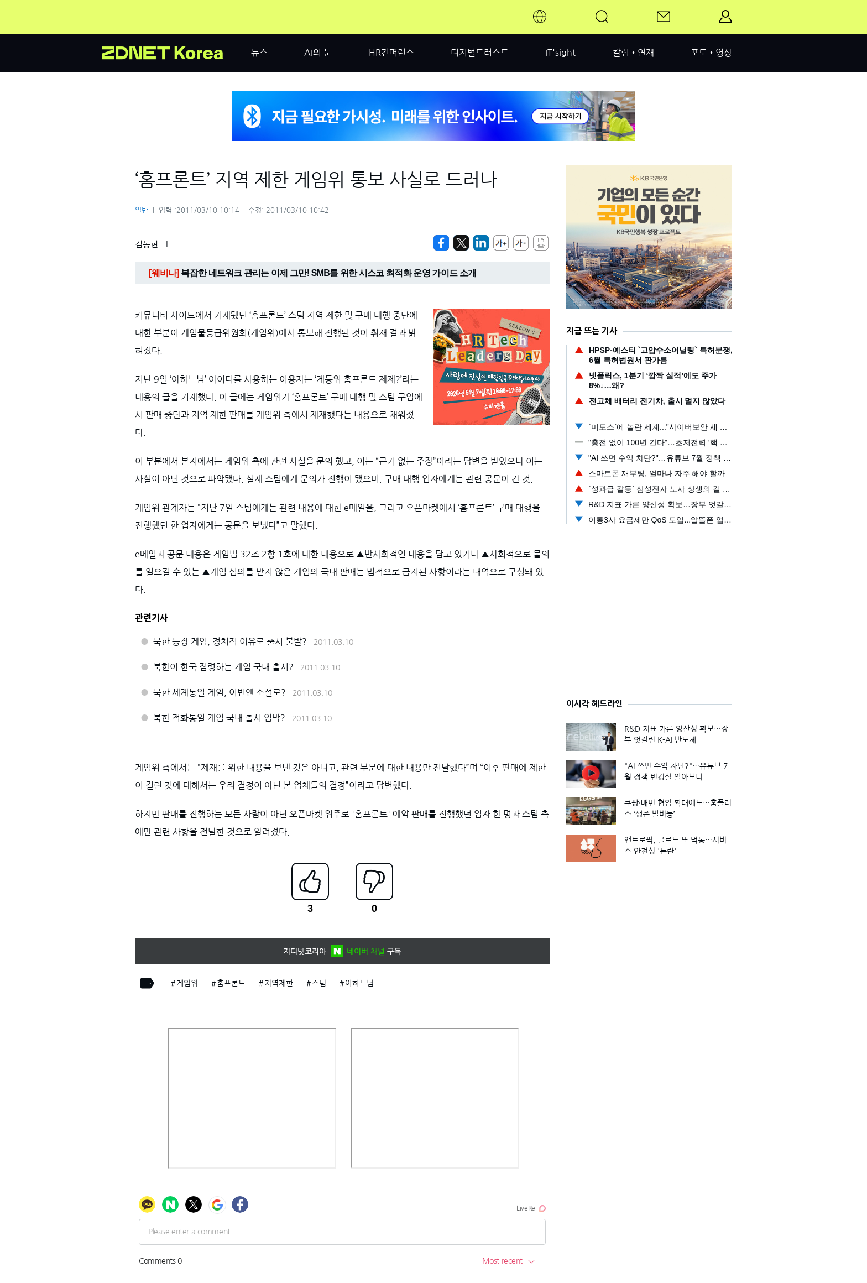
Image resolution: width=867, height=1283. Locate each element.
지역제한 (278, 983)
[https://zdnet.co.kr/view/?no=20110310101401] (441, 243)
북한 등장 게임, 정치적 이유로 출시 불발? (230, 641)
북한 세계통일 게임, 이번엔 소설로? (219, 692)
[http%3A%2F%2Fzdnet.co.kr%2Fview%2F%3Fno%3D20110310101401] (481, 243)
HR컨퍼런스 (391, 52)
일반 (141, 210)
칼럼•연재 (633, 52)
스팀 (319, 983)
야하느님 (359, 983)
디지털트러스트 (480, 52)
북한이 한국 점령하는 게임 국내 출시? (223, 667)
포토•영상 (711, 52)
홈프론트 (231, 983)
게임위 (187, 983)
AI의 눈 (318, 52)
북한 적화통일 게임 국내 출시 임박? (219, 717)
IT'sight (560, 52)
